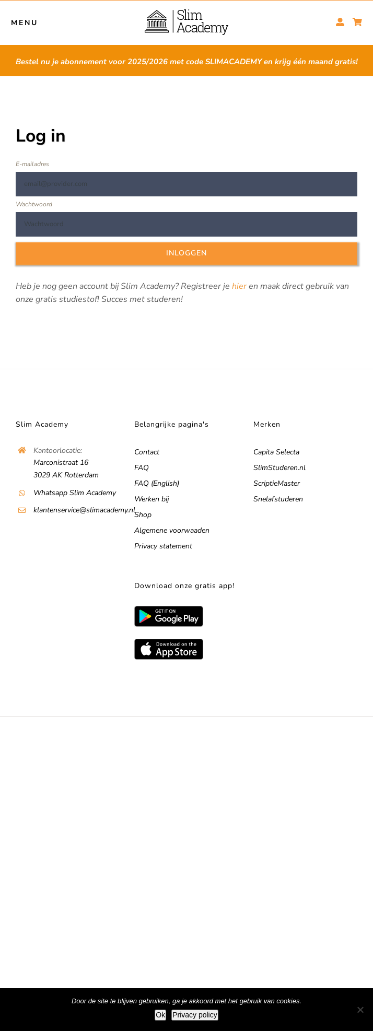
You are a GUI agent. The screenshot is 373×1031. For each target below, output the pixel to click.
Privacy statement (163, 546)
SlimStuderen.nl (279, 468)
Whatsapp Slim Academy (74, 493)
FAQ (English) (156, 483)
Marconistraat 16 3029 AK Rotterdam (66, 469)
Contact (146, 452)
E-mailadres (32, 164)
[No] (360, 1009)
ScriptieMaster (276, 483)
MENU (24, 23)
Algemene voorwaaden (171, 530)
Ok (160, 1015)
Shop (142, 515)
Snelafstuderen (278, 499)
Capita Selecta (276, 452)
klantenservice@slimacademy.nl (76, 510)
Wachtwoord (34, 204)
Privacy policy (194, 1015)
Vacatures (212, 740)
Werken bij (151, 499)
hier (239, 286)
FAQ (141, 468)
